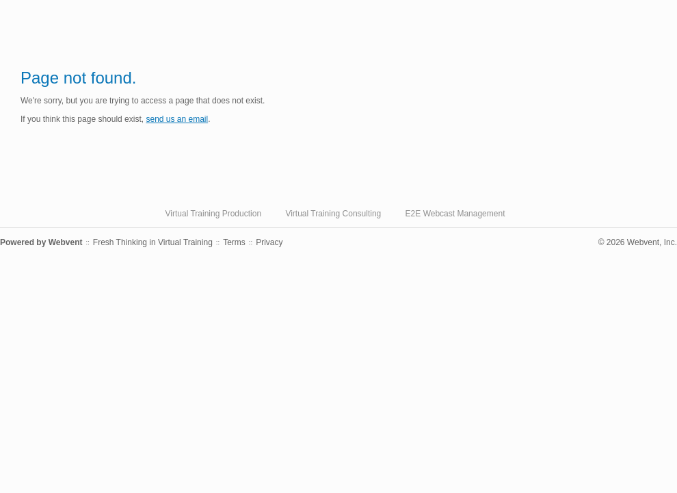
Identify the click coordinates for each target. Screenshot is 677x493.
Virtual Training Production (213, 213)
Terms (234, 242)
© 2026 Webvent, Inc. (637, 242)
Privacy (269, 242)
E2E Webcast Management (455, 213)
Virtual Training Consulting (333, 213)
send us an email (177, 119)
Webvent (66, 242)
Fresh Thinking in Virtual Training (153, 242)
